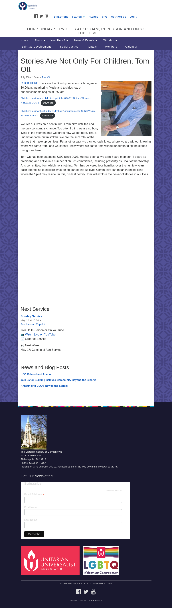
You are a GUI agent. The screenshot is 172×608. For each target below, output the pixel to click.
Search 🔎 (78, 17)
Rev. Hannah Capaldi (33, 324)
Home (24, 40)
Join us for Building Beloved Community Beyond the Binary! (58, 380)
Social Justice (70, 46)
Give (105, 17)
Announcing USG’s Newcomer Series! (44, 385)
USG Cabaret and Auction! (37, 374)
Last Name (30, 519)
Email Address (34, 494)
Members (112, 46)
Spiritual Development (37, 46)
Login (133, 17)
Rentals (93, 46)
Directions (61, 17)
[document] (86, 226)
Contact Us (118, 17)
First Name (30, 507)
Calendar (131, 46)
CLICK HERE (29, 83)
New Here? (59, 40)
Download (48, 102)
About (39, 40)
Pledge (93, 17)
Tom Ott (46, 77)
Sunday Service (31, 316)
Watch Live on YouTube (40, 334)
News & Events (85, 40)
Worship (109, 40)
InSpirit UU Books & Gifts (86, 600)
